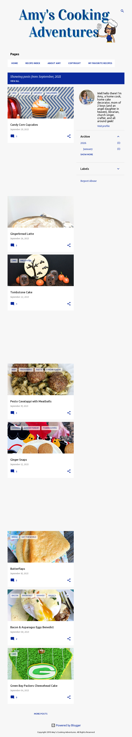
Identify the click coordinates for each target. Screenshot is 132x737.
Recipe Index (31, 63)
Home (13, 63)
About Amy (53, 63)
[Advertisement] (39, 169)
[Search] (122, 11)
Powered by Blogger (66, 725)
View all (14, 81)
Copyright (73, 63)
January (88, 149)
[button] (69, 136)
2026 (83, 143)
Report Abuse (88, 180)
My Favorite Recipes (99, 63)
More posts (40, 714)
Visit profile (103, 126)
